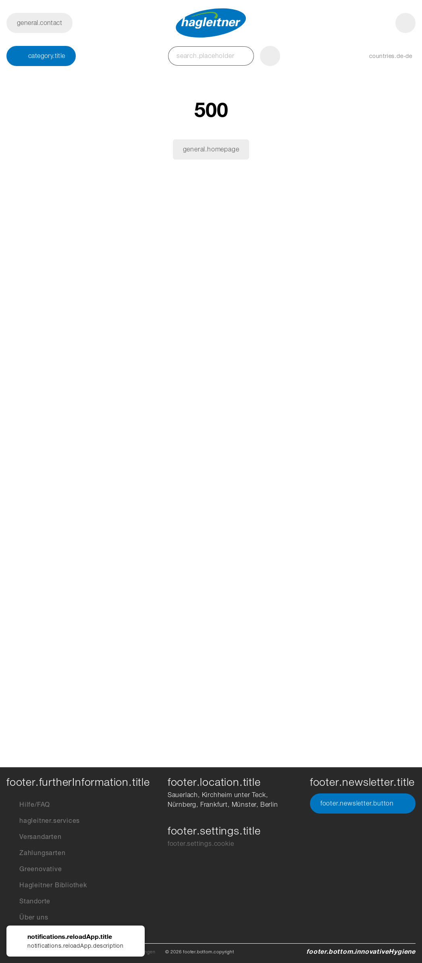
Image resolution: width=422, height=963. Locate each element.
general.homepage (211, 149)
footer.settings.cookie (201, 843)
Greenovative (34, 869)
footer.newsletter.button (362, 803)
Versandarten (34, 837)
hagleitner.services (43, 821)
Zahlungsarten (35, 853)
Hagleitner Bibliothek (46, 885)
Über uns (27, 917)
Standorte (28, 901)
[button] (383, 56)
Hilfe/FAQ (28, 805)
